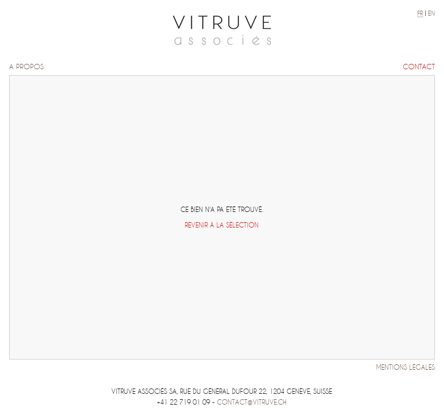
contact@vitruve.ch (252, 402)
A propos (26, 67)
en (431, 13)
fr (420, 13)
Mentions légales (405, 367)
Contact (419, 67)
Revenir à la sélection (222, 225)
